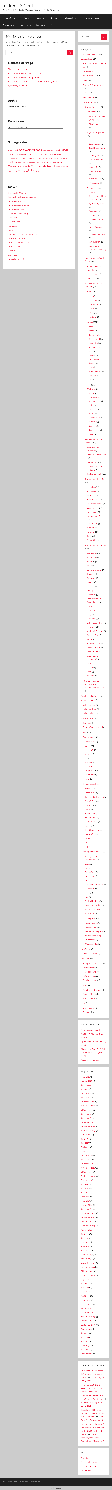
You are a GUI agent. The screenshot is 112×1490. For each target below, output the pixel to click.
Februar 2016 (86, 1205)
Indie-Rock (89, 876)
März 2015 (85, 1250)
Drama (89, 574)
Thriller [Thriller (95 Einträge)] (21, 171)
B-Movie (90, 495)
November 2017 (88, 1126)
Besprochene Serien (17, 209)
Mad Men (91, 270)
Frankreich (93, 343)
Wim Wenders (95, 179)
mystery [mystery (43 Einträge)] (24, 166)
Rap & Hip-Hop (89, 918)
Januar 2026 (86, 1085)
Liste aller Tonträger (17, 238)
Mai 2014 (84, 1292)
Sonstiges (8, 25)
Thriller (90, 667)
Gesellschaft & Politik (90, 696)
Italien (91, 356)
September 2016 (88, 1176)
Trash (89, 671)
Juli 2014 (84, 1283)
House (87, 826)
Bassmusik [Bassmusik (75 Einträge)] (63, 150)
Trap (86, 846)
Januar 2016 (86, 1209)
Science (84, 985)
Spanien (92, 375)
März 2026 (85, 1077)
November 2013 (88, 1317)
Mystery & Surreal (94, 631)
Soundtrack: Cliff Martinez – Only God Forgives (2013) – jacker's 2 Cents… (93, 1413)
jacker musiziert (90, 709)
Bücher (55, 18)
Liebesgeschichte (94, 623)
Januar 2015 (86, 1259)
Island (91, 351)
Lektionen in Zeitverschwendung (22, 234)
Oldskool (89, 838)
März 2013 (85, 1350)
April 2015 (85, 1246)
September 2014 (88, 1275)
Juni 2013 (85, 1337)
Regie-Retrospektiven (96, 132)
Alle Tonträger (89, 737)
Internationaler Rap (93, 935)
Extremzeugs (89, 1008)
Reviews (12, 251)
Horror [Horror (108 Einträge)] (14, 162)
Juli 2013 (84, 1333)
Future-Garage (91, 822)
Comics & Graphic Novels (94, 85)
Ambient (88, 788)
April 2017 (85, 1147)
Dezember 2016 (88, 1164)
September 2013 (88, 1325)
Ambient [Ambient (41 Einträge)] (44, 150)
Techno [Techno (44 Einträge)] (15, 171)
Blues (87, 864)
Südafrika (93, 426)
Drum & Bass (90, 801)
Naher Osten (94, 418)
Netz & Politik (89, 976)
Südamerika (94, 430)
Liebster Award (89, 71)
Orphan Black (92, 274)
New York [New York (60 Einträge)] (31, 166)
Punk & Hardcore (92, 901)
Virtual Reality (89, 998)
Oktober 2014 (86, 1271)
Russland (93, 422)
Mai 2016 (85, 1192)
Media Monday (89, 75)
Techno (88, 842)
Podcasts (41, 18)
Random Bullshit (90, 954)
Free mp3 (89, 750)
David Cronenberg (97, 148)
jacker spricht (89, 713)
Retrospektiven (15, 246)
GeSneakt (93, 215)
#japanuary (93, 211)
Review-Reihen (91, 107)
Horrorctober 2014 (96, 219)
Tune (87, 779)
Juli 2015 (84, 1234)
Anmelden (85, 1458)
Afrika (91, 393)
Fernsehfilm (92, 512)
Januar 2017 (86, 1159)
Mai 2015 (84, 1242)
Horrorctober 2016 (97, 234)
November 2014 (88, 1267)
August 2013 (86, 1329)
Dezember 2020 (88, 1101)
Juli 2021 (84, 1089)
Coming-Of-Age (94, 570)
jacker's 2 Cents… (20, 5)
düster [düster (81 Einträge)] (58, 155)
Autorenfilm (92, 491)
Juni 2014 (85, 1288)
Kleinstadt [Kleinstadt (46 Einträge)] (33, 162)
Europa (90, 322)
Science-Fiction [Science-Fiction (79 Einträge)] (53, 166)
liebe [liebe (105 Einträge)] (46, 162)
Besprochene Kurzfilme (18, 205)
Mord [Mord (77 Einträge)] (19, 166)
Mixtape (88, 762)
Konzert (88, 754)
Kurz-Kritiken (94, 242)
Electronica (90, 813)
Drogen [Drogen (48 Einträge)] (37, 155)
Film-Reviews (89, 102)
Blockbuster (92, 499)
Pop (86, 897)
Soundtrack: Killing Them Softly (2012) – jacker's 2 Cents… (92, 1374)
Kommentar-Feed (89, 1466)
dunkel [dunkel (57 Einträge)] (52, 155)
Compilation (90, 742)
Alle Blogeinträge (88, 55)
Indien (91, 405)
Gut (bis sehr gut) (94, 474)
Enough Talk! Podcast (92, 963)
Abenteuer (91, 557)
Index (10, 230)
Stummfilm (92, 540)
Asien (89, 291)
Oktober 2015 (86, 1221)
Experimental (90, 817)
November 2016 (88, 1168)
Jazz (86, 880)
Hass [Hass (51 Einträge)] (63, 159)
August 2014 (86, 1279)
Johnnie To (93, 167)
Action (89, 561)
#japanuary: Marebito (17, 86)
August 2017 (86, 1135)
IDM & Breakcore (92, 830)
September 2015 (88, 1226)
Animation (91, 487)
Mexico (92, 413)
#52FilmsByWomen (17, 193)
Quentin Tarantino (96, 171)
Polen (91, 367)
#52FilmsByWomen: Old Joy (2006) (23, 77)
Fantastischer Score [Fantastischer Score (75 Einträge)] (29, 159)
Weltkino (91, 389)
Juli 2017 (84, 1139)
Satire (89, 639)
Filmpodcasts (89, 968)
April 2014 (85, 1296)
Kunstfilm (91, 619)
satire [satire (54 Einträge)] (44, 166)
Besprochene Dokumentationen (22, 197)
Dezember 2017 (88, 1122)
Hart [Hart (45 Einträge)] (60, 159)
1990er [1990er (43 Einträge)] (15, 150)
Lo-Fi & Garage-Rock (94, 884)
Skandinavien (94, 371)
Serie (89, 536)
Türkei (91, 434)
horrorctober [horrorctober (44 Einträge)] (22, 162)
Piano (87, 893)
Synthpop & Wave (92, 909)
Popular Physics (90, 994)
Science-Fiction (93, 643)
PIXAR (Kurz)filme (96, 124)
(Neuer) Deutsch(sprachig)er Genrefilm (97, 196)
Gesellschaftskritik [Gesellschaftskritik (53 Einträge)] (45, 159)
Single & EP (90, 770)
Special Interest (89, 980)
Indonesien (93, 304)
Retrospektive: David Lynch (20, 242)
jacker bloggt (89, 705)
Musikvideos (90, 766)
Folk (86, 868)
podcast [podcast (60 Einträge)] (38, 166)
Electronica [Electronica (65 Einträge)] (12, 159)
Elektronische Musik (91, 784)
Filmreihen (91, 112)
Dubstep (88, 805)
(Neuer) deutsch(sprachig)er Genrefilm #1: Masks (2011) (92, 1437)
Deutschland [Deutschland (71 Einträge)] (21, 155)
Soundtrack (90, 775)
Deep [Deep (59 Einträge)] (13, 155)
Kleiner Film (92, 523)
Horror (89, 606)
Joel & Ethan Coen (97, 160)
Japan (91, 308)
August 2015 (86, 1230)
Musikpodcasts (89, 972)
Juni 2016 (85, 1188)
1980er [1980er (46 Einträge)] (10, 150)
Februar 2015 (86, 1254)
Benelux (92, 331)
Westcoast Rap (91, 944)
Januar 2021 (86, 1097)
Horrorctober (14, 222)
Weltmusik (89, 913)
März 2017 (85, 1151)
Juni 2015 (85, 1238)
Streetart (87, 723)
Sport (83, 1003)
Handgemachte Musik (92, 852)
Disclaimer (12, 218)
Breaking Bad (92, 266)
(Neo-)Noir (91, 553)
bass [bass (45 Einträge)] (57, 150)
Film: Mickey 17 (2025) (17, 69)
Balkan (92, 327)
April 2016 (85, 1197)
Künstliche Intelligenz (92, 990)
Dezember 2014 (88, 1263)
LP (86, 758)
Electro (88, 809)
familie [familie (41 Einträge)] (19, 159)
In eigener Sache (92, 18)
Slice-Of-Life (92, 652)
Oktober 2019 (87, 1110)
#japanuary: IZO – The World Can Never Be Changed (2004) (34, 81)
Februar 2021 (86, 1093)
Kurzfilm (90, 528)
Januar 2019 (86, 1114)
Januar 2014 (86, 1308)
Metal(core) (90, 889)
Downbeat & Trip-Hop (94, 797)
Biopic (89, 566)
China (91, 296)
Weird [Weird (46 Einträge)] (37, 171)
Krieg (89, 614)
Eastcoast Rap (91, 927)
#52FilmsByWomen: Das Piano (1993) (24, 73)
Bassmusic (89, 793)
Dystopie (90, 578)
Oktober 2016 (87, 1172)
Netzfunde (85, 949)
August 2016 (86, 1180)
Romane (86, 92)
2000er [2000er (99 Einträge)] (21, 149)
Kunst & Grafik (87, 718)
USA (88, 385)
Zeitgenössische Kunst (93, 727)
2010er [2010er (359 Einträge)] (30, 149)
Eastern (90, 582)
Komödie (91, 610)
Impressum (25, 25)
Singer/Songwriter (93, 905)
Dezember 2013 (88, 1312)
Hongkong (93, 300)
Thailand (92, 317)
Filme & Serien (11, 18)
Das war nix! (92, 462)
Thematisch (92, 188)
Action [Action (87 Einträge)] (39, 150)
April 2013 (85, 1345)
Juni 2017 (85, 1143)
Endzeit (90, 586)
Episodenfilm (92, 508)
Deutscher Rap (91, 923)
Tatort (89, 663)
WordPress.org (87, 1470)
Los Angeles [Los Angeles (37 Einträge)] (52, 162)
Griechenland (94, 347)
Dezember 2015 (88, 1213)
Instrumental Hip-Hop (94, 931)
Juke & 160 (89, 834)
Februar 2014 (86, 1304)
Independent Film (95, 516)
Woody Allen (94, 183)
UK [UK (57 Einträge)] (26, 171)
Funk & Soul (90, 872)
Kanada (92, 409)
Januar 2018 (86, 1118)
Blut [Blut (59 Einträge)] (9, 155)
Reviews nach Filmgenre (96, 545)
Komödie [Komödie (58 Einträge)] (40, 162)
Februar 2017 (86, 1155)
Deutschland (94, 339)
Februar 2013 (86, 1354)
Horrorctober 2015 (96, 227)
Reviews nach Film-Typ (95, 479)
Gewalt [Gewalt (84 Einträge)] (55, 158)
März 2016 (85, 1201)
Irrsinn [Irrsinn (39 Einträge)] (28, 162)
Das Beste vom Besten (96, 455)
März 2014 (85, 1300)
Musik (27, 18)
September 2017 (88, 1130)
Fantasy (90, 590)
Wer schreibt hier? (16, 259)
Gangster (91, 595)
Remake (90, 532)
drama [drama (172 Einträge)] (31, 154)
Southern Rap (91, 940)
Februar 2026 (86, 1081)
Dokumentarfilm (94, 504)
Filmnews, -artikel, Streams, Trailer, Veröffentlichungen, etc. (93, 684)
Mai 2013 (84, 1341)
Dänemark (93, 335)
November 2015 (88, 1217)
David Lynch (94, 155)
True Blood (91, 278)
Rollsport (87, 1012)
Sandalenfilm (92, 635)
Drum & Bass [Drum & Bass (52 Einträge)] (45, 155)
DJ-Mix (88, 746)
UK (90, 380)
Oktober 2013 (86, 1321)
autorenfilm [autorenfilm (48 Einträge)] (51, 150)
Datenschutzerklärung (46, 25)
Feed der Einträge (89, 1462)
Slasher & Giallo (93, 647)
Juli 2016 (84, 1184)
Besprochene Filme (16, 201)
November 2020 (88, 1106)
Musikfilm (91, 627)
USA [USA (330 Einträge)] (31, 171)
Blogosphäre (72, 18)
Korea (91, 313)
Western (90, 676)
